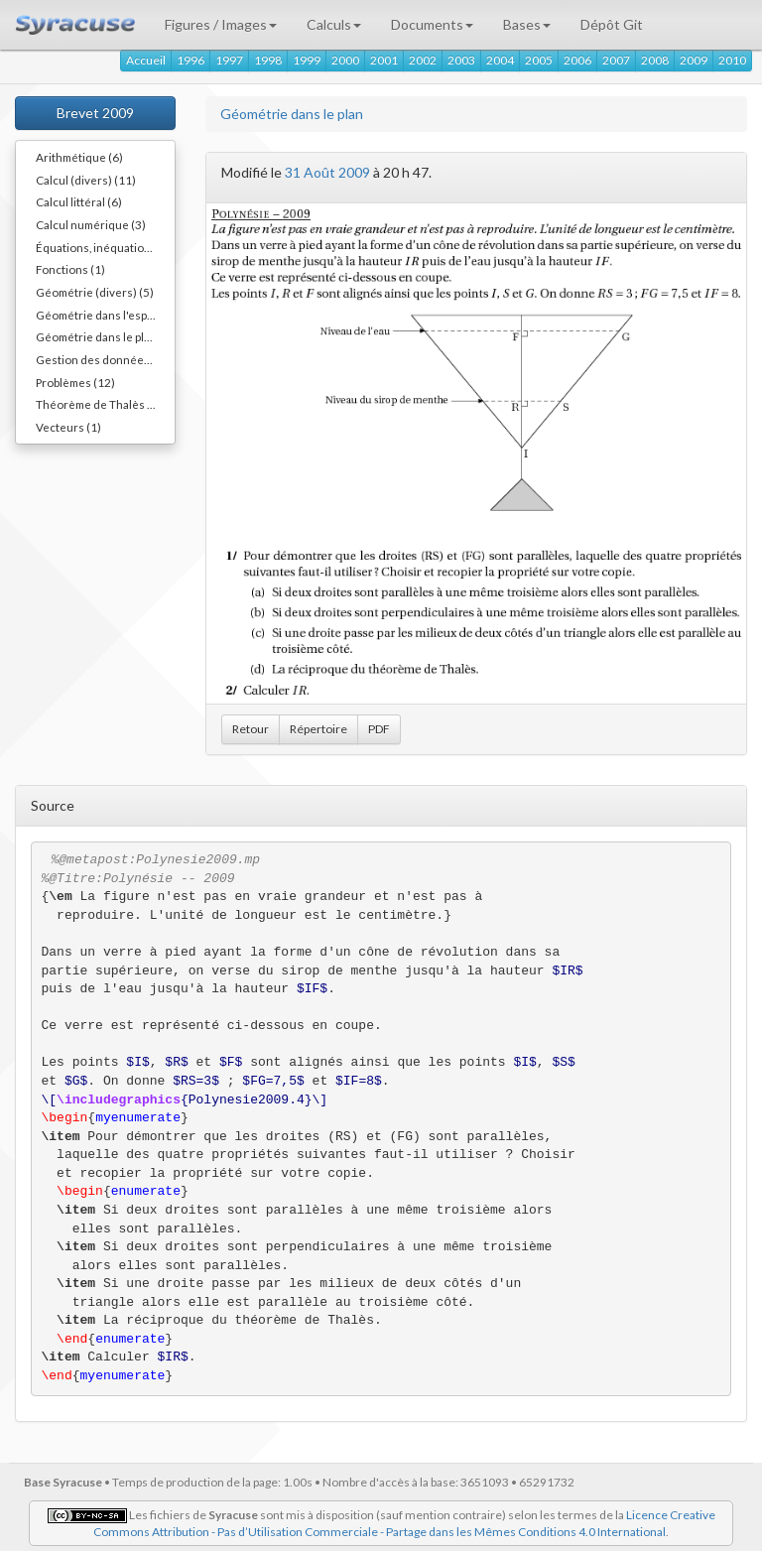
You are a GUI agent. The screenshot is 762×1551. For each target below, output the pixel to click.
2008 (655, 60)
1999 (306, 60)
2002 (423, 60)
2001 (384, 60)
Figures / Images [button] (221, 24)
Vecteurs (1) (68, 427)
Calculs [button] (334, 24)
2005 (539, 60)
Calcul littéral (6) (79, 201)
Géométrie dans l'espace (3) (105, 315)
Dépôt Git (611, 24)
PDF (379, 728)
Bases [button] (527, 24)
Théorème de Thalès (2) (99, 404)
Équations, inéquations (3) (105, 247)
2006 (577, 60)
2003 (461, 60)
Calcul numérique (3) (91, 224)
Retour (250, 728)
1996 (190, 60)
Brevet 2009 (95, 112)
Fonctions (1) (70, 269)
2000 (345, 60)
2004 (500, 60)
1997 (229, 60)
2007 (616, 60)
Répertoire (318, 728)
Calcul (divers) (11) (86, 180)
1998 (268, 60)
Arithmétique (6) (79, 157)
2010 (732, 60)
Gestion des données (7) (101, 359)
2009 (693, 60)
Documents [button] (432, 24)
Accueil (146, 60)
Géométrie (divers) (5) (95, 292)
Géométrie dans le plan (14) (105, 336)
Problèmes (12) (75, 382)
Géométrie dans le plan (291, 113)
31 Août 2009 (327, 172)
